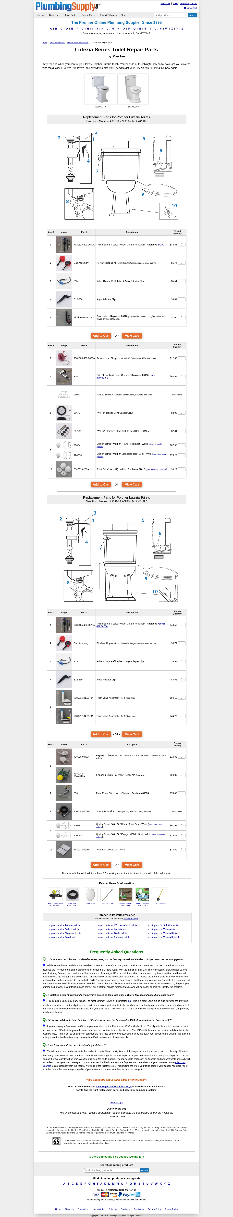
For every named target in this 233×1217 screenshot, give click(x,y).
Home (45, 42)
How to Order (98, 1209)
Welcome (165, 3)
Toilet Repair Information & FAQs (114, 1086)
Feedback (125, 1209)
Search (192, 15)
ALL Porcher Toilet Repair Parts (55, 897)
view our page (131, 918)
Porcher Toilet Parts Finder (77, 42)
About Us (69, 1209)
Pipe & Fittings (108, 15)
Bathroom (55, 15)
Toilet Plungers (160, 896)
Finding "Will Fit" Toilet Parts (125, 897)
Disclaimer (139, 1209)
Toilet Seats (90, 896)
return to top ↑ (116, 1102)
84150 (161, 244)
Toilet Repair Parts (57, 42)
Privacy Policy (154, 1209)
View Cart (132, 335)
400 (129, 1001)
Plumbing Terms (188, 3)
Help (175, 3)
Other (125, 15)
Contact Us (82, 1209)
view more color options (156, 469)
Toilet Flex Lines (107, 896)
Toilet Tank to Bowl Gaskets (73, 897)
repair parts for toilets (64, 925)
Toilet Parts (71, 15)
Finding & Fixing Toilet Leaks (142, 897)
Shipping (113, 1209)
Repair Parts (89, 15)
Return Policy (171, 1209)
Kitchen (41, 15)
